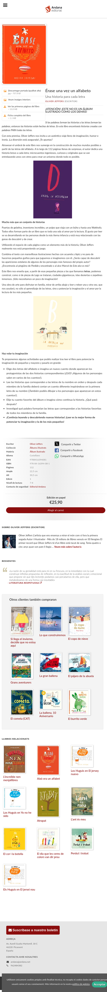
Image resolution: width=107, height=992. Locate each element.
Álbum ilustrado (37, 451)
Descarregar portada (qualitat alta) (22, 92)
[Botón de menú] (6, 5)
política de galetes (81, 984)
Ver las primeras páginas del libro (22, 107)
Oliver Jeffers (54, 101)
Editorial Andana (38, 486)
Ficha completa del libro (22, 116)
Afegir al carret (56, 510)
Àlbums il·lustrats (38, 448)
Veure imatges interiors (17, 99)
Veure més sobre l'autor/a (67, 546)
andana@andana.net (20, 961)
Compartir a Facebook (69, 450)
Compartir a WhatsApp (69, 456)
